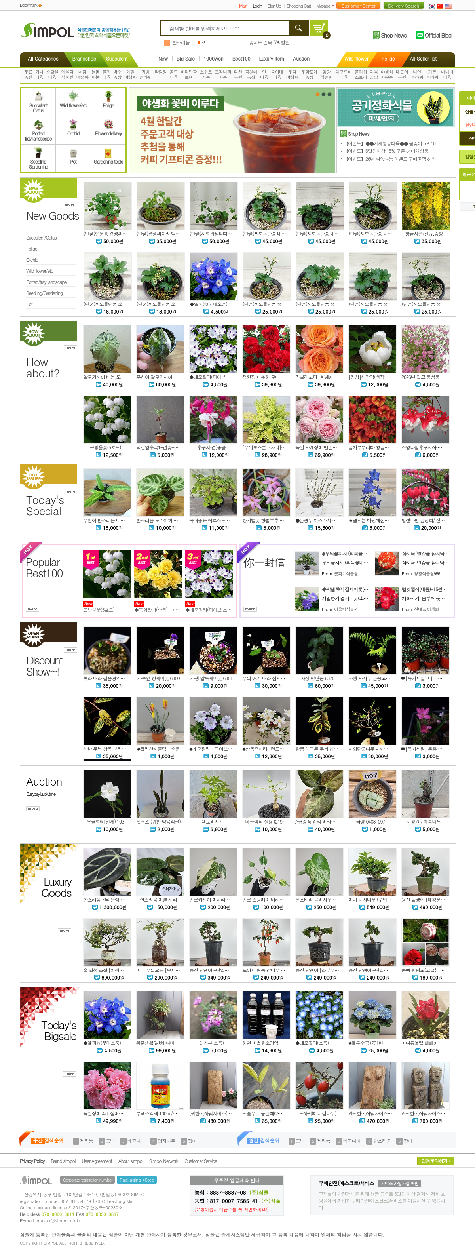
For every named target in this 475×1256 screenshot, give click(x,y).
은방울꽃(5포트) (105, 447)
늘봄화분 (95, 74)
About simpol (130, 1160)
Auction (301, 58)
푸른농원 (28, 74)
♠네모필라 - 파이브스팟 (212, 748)
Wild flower (356, 58)
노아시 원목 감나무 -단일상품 (271, 970)
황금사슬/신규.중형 (424, 233)
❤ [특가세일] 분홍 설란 (423, 748)
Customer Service (200, 1160)
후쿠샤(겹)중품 (211, 447)
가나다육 (39, 74)
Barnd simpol (63, 1160)
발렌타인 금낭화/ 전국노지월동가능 (436, 520)
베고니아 (136, 1140)
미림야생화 (82, 74)
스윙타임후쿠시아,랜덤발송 (428, 447)
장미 (192, 1140)
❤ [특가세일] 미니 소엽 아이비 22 (434, 678)
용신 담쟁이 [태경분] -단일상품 (432, 899)
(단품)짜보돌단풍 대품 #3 (267, 233)
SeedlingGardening (38, 161)
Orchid (73, 131)
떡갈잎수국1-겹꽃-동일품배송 (166, 447)
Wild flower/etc (73, 102)
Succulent (116, 58)
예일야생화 (130, 74)
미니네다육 (447, 74)
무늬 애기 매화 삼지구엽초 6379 (273, 678)
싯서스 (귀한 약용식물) (158, 821)
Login (257, 6)
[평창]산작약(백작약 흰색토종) (378, 376)
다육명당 (374, 74)
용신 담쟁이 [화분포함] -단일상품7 (329, 970)
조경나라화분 (223, 74)
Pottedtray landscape (38, 133)
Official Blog (438, 35)
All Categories (43, 58)
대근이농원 (402, 74)
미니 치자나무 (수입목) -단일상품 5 (382, 899)
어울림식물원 (67, 74)
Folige (388, 58)
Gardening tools (108, 159)
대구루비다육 (343, 74)
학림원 (160, 72)
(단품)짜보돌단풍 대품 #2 (320, 233)
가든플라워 (432, 74)
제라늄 (86, 1140)
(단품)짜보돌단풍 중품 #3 (373, 304)
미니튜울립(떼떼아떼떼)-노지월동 (434, 1042)
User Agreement (97, 1160)
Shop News (393, 35)
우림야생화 (292, 74)
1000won (213, 58)
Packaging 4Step (137, 1180)
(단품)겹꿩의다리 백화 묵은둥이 (167, 233)
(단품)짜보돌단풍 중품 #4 (320, 304)
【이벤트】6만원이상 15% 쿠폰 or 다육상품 (386, 150)
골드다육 (173, 74)
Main (243, 6)
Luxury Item (271, 58)
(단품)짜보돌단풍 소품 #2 (108, 304)
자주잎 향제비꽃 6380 (158, 678)
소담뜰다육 (52, 74)
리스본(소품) (211, 1042)
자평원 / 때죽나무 (423, 821)
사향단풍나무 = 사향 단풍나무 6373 (382, 748)
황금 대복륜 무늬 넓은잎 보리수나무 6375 (335, 748)
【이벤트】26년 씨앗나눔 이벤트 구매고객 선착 (390, 158)
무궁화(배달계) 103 (105, 821)
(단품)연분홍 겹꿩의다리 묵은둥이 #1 (120, 233)
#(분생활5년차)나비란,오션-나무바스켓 (174, 1042)
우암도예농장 (309, 74)
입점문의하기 (434, 1160)
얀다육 (264, 74)
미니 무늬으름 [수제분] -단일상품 (169, 970)
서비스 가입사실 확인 (399, 1183)
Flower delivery (108, 131)
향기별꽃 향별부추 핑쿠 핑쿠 (270, 520)
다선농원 (238, 74)
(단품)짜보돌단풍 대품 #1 (373, 233)
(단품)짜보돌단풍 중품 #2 (426, 304)
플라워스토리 (361, 74)
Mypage (323, 6)
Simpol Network (163, 1160)
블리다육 (106, 74)
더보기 (335, 5)
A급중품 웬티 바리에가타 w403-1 (327, 821)
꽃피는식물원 (346, 574)
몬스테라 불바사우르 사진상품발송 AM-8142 (338, 899)
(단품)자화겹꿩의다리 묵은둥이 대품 (225, 233)
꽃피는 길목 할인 (269, 42)
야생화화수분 (387, 74)
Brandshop (84, 58)
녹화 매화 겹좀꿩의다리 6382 (111, 678)
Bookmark (28, 5)
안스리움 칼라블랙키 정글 (108, 899)
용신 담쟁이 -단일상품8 (371, 970)
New (163, 58)
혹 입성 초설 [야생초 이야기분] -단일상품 (124, 970)
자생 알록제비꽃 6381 (211, 678)
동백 (110, 1140)
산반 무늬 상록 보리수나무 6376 (114, 748)
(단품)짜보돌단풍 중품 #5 (267, 304)
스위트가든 (206, 74)
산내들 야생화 (426, 609)
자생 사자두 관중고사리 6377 (376, 678)
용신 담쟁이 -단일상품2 (212, 970)
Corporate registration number (87, 1180)
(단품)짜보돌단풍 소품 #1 (161, 304)
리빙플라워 (145, 74)
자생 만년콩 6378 (317, 678)
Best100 (241, 58)
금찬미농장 (251, 74)
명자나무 (166, 1140)
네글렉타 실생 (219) (264, 821)
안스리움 (181, 42)
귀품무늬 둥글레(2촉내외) (267, 1113)
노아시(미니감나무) (317, 1113)
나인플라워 (417, 74)
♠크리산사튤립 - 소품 (158, 748)
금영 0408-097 (370, 821)
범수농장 (117, 74)
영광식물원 (326, 74)
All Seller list (423, 58)
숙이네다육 (277, 74)
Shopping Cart (299, 6)
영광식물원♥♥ (427, 574)
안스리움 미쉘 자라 (158, 899)
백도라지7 (211, 821)
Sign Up (274, 6)
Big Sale (186, 58)
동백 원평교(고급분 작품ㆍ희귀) (432, 970)
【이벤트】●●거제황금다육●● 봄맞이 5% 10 (389, 143)
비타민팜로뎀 (188, 74)
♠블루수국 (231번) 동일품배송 (377, 1042)
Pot (73, 159)
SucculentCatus (38, 105)
